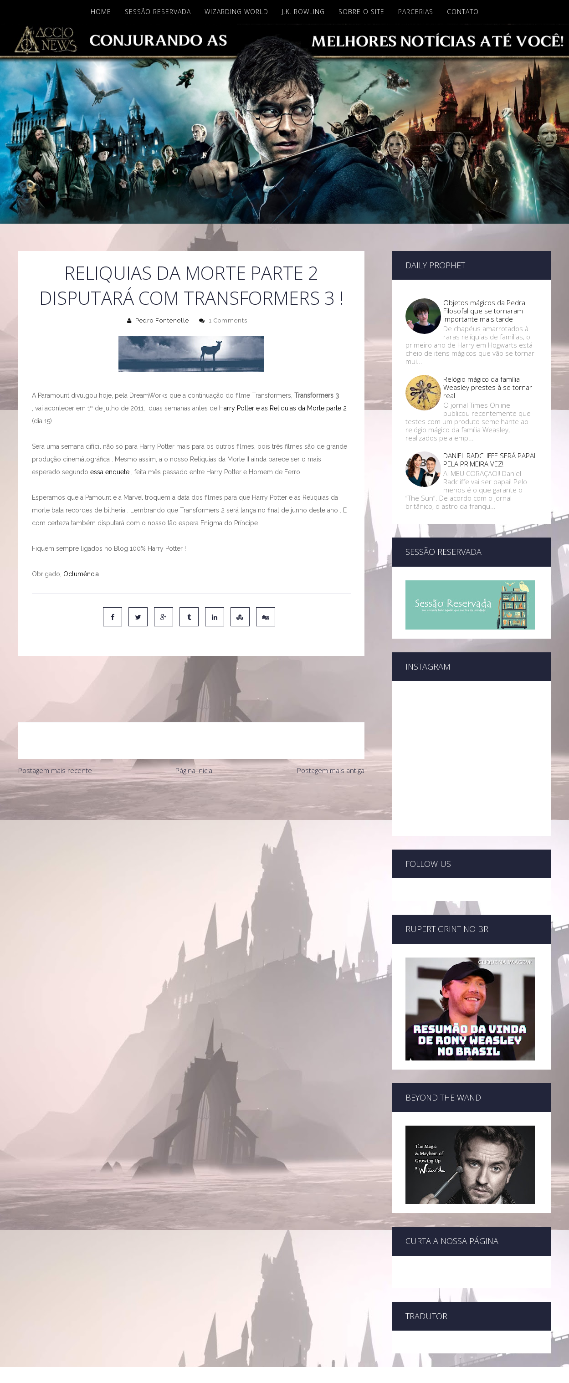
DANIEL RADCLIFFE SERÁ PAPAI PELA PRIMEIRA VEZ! (489, 459)
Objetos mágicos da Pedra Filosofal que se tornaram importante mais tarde (484, 310)
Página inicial (194, 732)
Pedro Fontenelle (162, 320)
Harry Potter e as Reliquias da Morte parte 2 (282, 408)
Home (101, 11)
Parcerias (415, 11)
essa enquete (109, 472)
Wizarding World (236, 11)
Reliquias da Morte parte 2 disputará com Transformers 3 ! (191, 285)
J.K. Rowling (303, 11)
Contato (463, 11)
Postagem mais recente (55, 732)
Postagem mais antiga (330, 732)
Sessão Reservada (158, 11)
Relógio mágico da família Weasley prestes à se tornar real (487, 387)
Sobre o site (361, 11)
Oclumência (80, 574)
